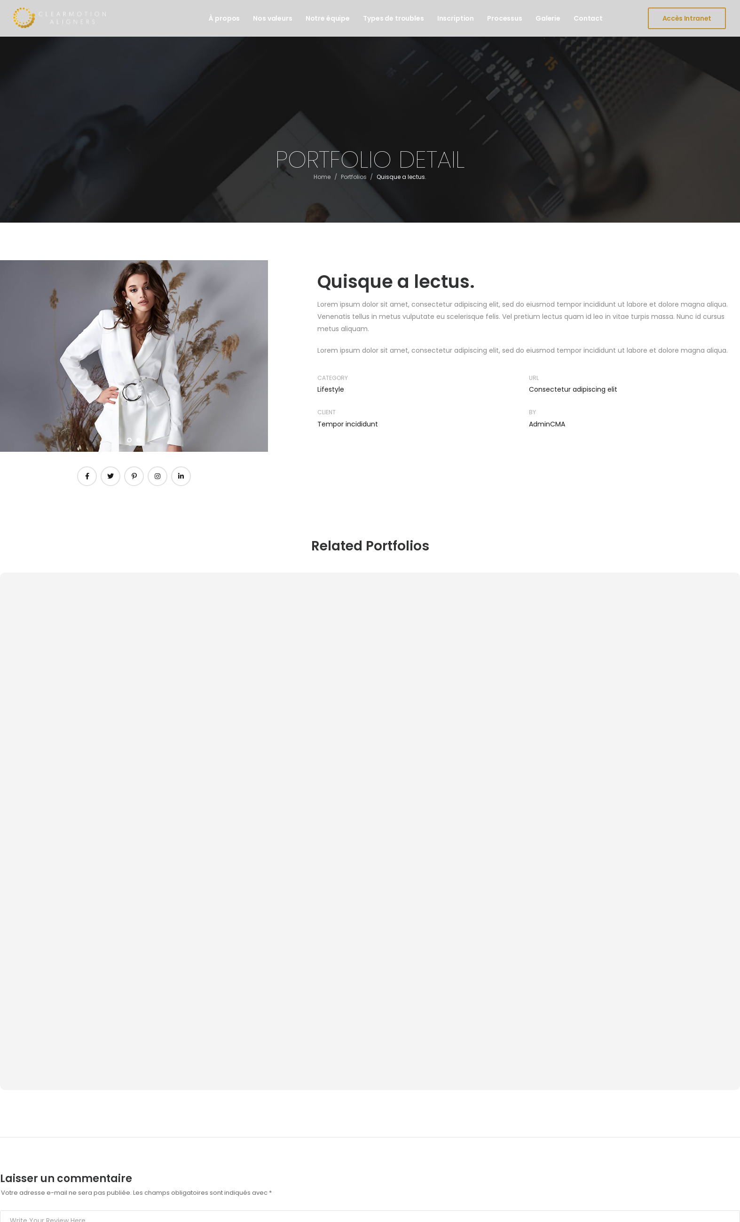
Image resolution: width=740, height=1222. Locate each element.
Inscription (455, 18)
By (532, 412)
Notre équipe (328, 18)
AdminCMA (547, 424)
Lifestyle (330, 389)
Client (326, 412)
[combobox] (719, 1210)
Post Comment (45, 958)
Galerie (547, 18)
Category (332, 378)
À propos (224, 18)
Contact (588, 18)
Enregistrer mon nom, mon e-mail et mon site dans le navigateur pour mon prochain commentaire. (163, 930)
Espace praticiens (442, 1120)
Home (322, 180)
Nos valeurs (272, 18)
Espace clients (436, 1087)
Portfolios (354, 180)
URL (534, 378)
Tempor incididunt (347, 424)
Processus (504, 18)
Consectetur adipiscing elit (573, 389)
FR (719, 1210)
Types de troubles (393, 18)
